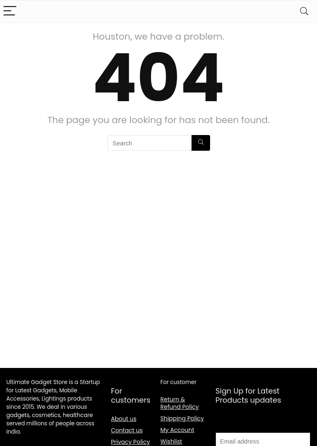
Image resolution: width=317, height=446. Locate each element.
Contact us (127, 430)
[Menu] (10, 11)
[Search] (304, 11)
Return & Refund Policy (180, 403)
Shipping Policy (182, 418)
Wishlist (171, 441)
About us (124, 419)
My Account (177, 430)
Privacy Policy (130, 442)
